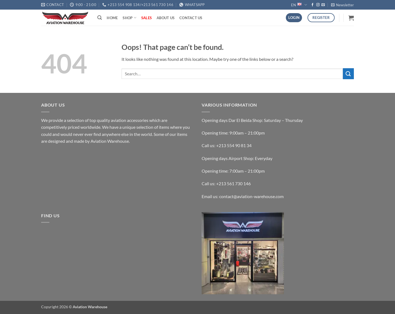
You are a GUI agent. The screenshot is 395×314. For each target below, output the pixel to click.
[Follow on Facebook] (312, 5)
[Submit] (348, 73)
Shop (129, 17)
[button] (342, 4)
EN (299, 4)
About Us (165, 18)
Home (112, 18)
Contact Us (190, 18)
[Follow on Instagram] (318, 5)
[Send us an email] (323, 5)
